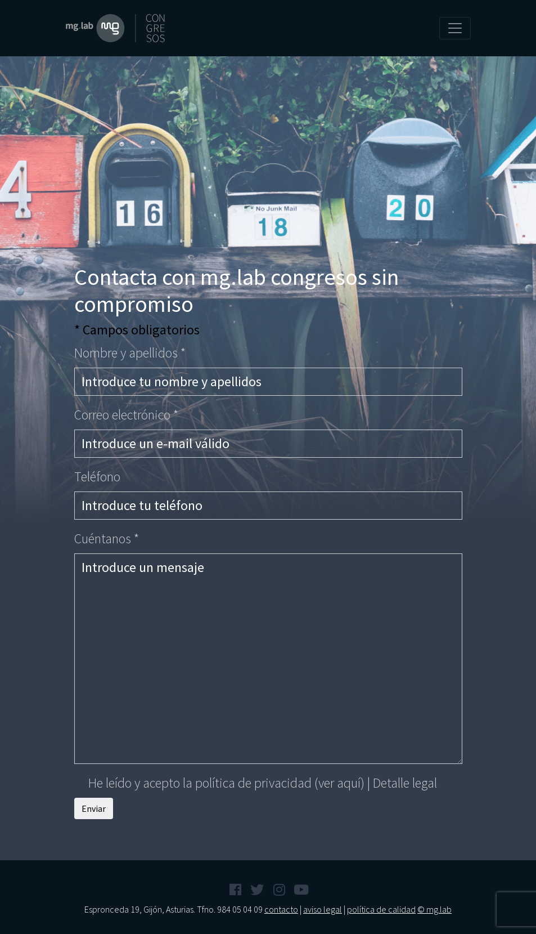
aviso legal (322, 909)
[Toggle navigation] (455, 28)
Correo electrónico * (126, 414)
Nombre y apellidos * (130, 352)
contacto (281, 909)
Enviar (94, 808)
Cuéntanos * (106, 538)
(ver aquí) (339, 783)
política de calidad (381, 909)
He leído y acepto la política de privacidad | (255, 783)
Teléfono (97, 476)
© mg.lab (434, 909)
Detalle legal (405, 783)
